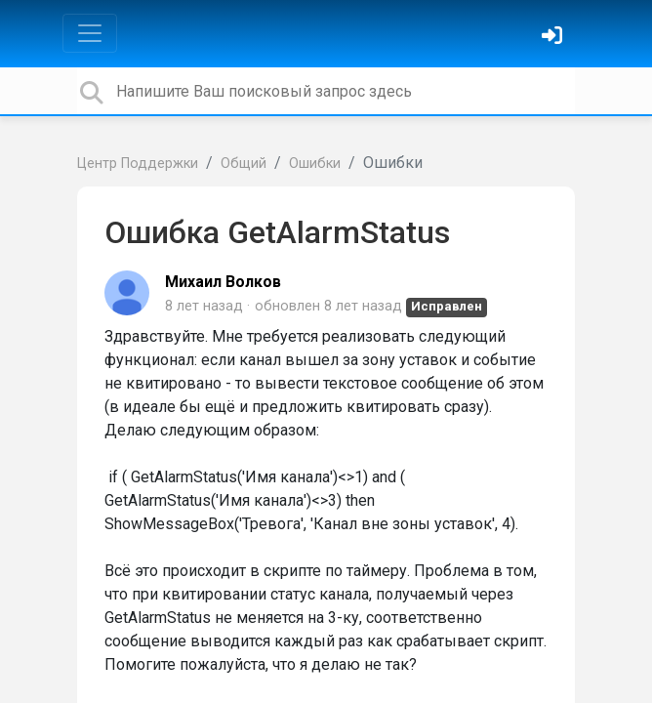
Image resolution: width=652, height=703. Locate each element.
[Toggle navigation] (89, 33)
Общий (243, 163)
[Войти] (554, 38)
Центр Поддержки (137, 163)
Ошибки (315, 163)
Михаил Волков (223, 281)
